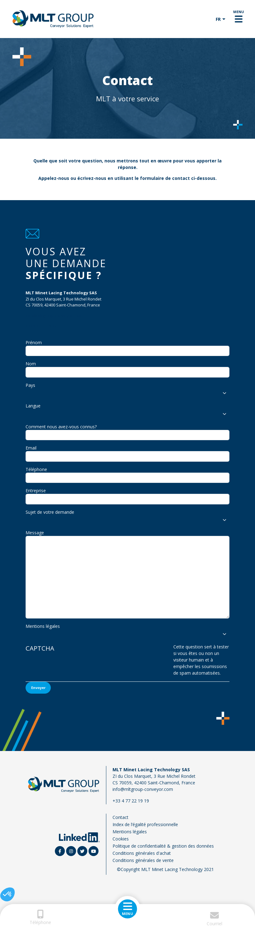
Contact (120, 817)
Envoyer (38, 687)
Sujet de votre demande (50, 512)
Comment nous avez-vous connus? (61, 427)
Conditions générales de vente (143, 860)
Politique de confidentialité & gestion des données (163, 846)
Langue (33, 406)
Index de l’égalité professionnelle (145, 824)
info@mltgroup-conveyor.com (53, 315)
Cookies (121, 839)
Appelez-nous (53, 178)
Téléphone (36, 469)
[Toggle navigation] (239, 19)
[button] (7, 894)
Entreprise (36, 490)
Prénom (34, 342)
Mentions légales (43, 626)
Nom (31, 364)
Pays (30, 385)
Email (31, 448)
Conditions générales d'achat (142, 853)
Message (35, 533)
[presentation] (119, 662)
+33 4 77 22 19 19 (41, 326)
